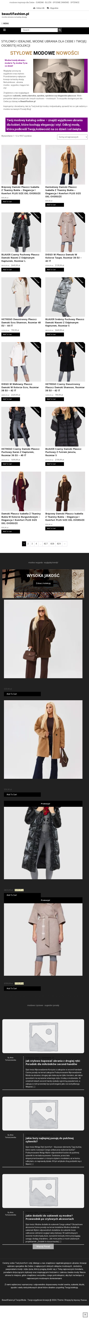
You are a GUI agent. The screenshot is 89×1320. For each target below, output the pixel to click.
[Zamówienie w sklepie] (72, 137)
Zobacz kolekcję (43, 584)
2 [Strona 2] (28, 544)
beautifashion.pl (18, 14)
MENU (5, 24)
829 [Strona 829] (59, 544)
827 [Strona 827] (46, 544)
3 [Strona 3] (32, 544)
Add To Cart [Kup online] (7, 202)
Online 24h (38, 8)
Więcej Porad (43, 1257)
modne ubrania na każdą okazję (14, 18)
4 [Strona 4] (36, 544)
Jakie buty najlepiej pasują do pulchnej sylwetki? (50, 1215)
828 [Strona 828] (52, 544)
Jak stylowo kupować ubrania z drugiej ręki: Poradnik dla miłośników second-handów (53, 1134)
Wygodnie (52, 8)
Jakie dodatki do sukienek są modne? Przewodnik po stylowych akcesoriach (50, 1296)
